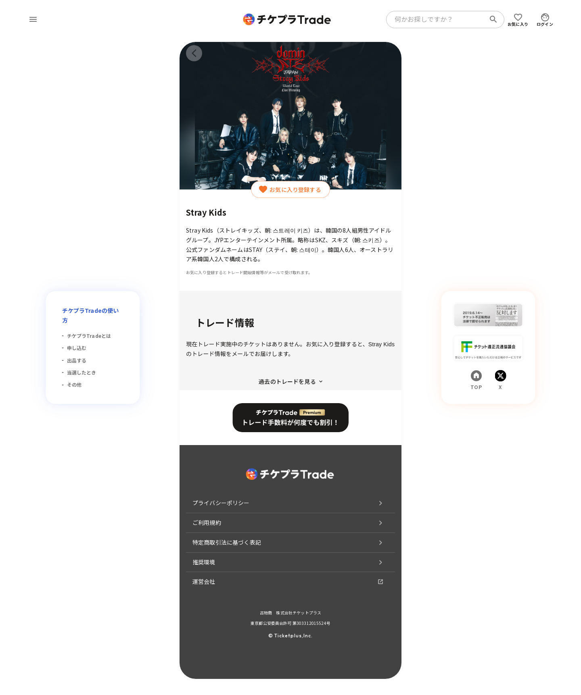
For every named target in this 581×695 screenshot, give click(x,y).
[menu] (33, 19)
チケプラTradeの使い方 (90, 315)
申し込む (77, 347)
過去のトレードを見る (290, 381)
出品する (77, 360)
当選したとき (81, 372)
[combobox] (437, 19)
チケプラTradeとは (89, 335)
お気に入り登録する (290, 189)
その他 (74, 384)
